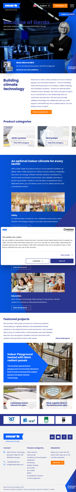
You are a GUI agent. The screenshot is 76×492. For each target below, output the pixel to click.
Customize (38, 261)
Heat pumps (52, 138)
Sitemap (45, 489)
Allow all (62, 261)
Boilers (29, 473)
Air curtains (31, 468)
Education (16, 296)
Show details (65, 255)
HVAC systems (19, 138)
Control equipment (33, 478)
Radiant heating (32, 465)
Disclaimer (6, 489)
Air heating (31, 463)
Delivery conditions (17, 489)
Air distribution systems (35, 476)
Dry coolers (31, 470)
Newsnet (39, 489)
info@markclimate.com (15, 465)
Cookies (52, 489)
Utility (14, 215)
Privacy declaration (30, 489)
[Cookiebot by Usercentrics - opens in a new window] (65, 229)
